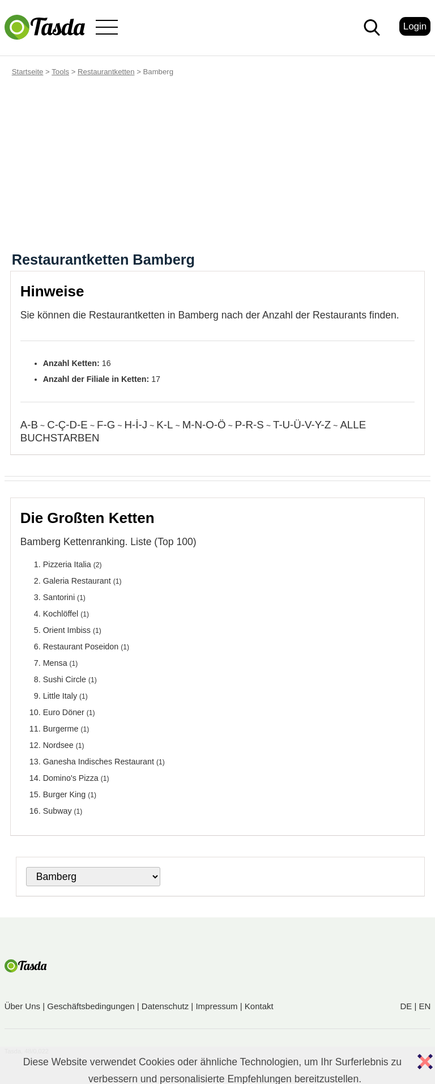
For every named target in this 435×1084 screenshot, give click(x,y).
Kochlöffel (61, 613)
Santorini (59, 597)
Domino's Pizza (71, 778)
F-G (106, 425)
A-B (29, 425)
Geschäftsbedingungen (90, 1006)
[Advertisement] (217, 166)
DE (406, 1006)
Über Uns (22, 1006)
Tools (60, 71)
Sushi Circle (64, 679)
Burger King (64, 794)
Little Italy (60, 695)
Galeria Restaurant (77, 580)
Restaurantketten (106, 71)
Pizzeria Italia (67, 564)
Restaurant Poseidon (81, 646)
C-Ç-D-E (67, 425)
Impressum (216, 1006)
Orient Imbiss (67, 630)
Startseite (28, 71)
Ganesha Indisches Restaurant (98, 761)
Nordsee (58, 745)
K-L (164, 425)
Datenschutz (165, 1006)
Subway (57, 810)
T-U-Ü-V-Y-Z (302, 425)
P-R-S (249, 425)
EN (424, 1006)
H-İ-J (136, 425)
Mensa (55, 663)
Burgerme (61, 728)
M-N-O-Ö (204, 425)
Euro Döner (63, 712)
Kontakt (259, 1006)
